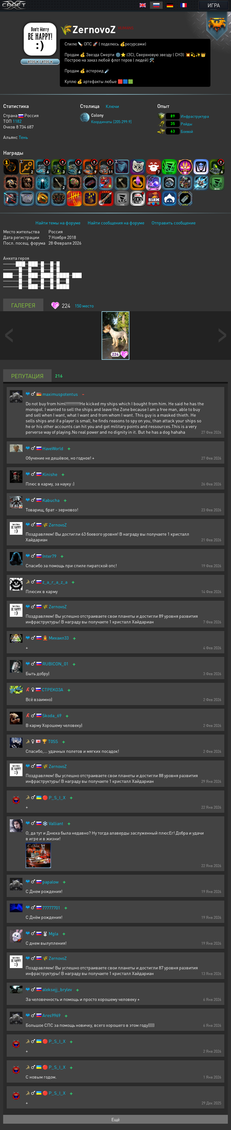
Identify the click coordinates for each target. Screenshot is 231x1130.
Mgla (53, 933)
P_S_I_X (57, 797)
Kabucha (50, 500)
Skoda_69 (51, 715)
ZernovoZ (58, 524)
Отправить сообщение (174, 222)
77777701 (51, 907)
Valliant (56, 823)
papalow (50, 881)
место (84, 305)
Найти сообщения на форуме (116, 222)
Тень (23, 137)
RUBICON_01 (55, 663)
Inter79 (49, 556)
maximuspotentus (60, 394)
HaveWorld (52, 448)
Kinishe (49, 474)
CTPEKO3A (52, 689)
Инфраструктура (195, 116)
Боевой (187, 131)
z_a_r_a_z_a (54, 582)
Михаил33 (59, 637)
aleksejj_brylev (57, 989)
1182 (17, 121)
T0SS (53, 741)
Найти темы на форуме (57, 222)
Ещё (115, 1119)
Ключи (112, 106)
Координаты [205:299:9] (111, 121)
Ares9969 (51, 1015)
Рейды (186, 124)
